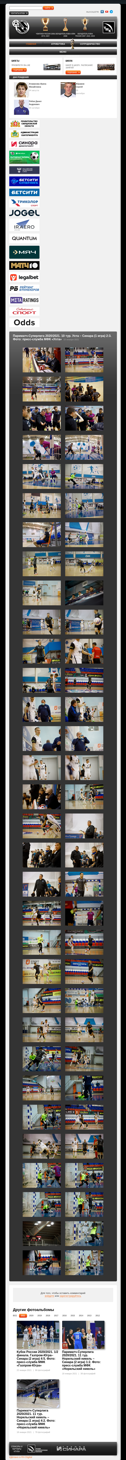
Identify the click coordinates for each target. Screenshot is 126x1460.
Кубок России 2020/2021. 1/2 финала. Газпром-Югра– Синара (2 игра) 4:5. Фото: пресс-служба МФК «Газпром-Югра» (37, 1358)
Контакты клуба (18, 13)
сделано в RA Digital (20, 1457)
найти (47, 8)
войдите (49, 1295)
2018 (48, 1316)
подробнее (18, 70)
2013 (89, 1316)
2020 (31, 1316)
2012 (98, 1316)
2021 (23, 1316)
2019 (40, 1316)
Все (15, 1316)
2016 (64, 1316)
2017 (56, 1316)
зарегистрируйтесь (70, 1295)
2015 (73, 1316)
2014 (81, 1316)
